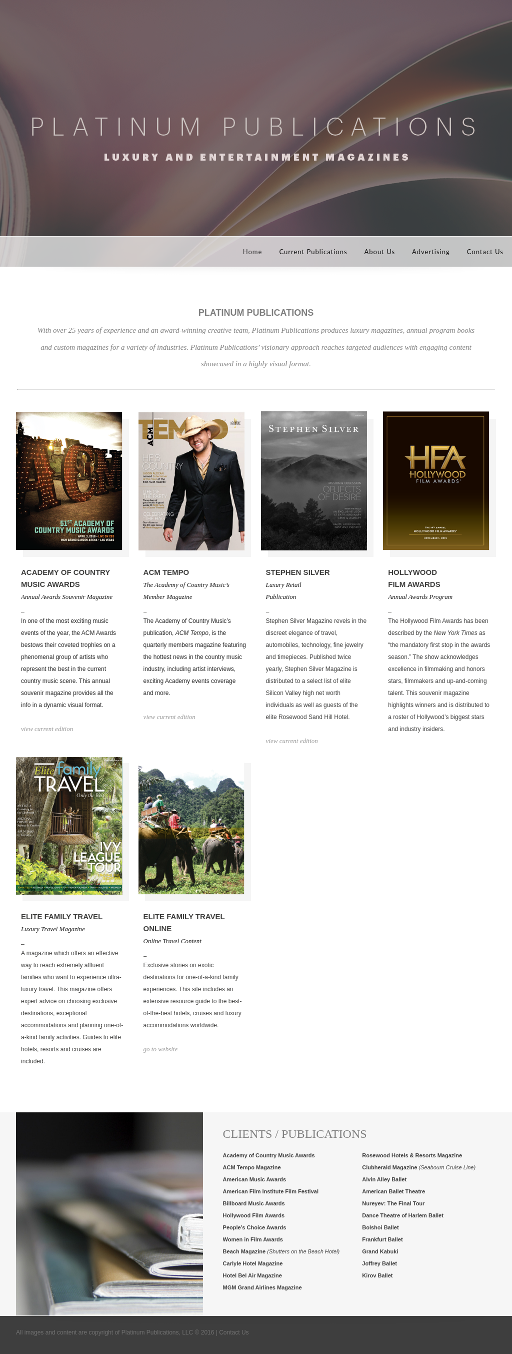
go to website (161, 1049)
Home (252, 252)
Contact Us (485, 252)
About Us (380, 252)
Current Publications (313, 252)
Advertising (431, 252)
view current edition (47, 729)
